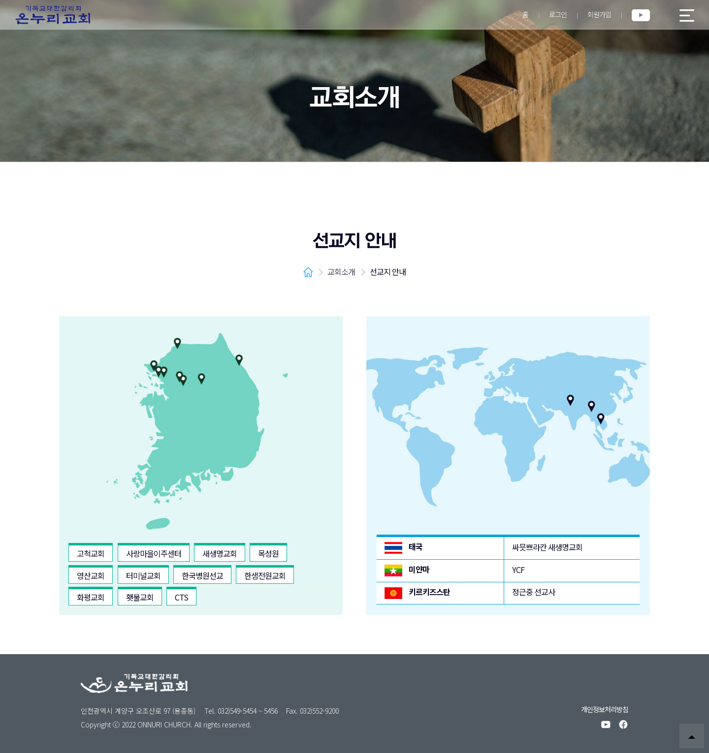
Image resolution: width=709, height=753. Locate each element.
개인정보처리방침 (604, 709)
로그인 (558, 14)
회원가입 (599, 14)
